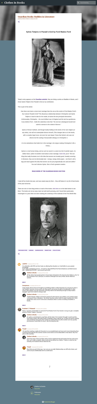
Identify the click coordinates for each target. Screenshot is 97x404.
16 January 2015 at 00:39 (32, 328)
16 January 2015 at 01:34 (42, 336)
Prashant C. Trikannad (28, 308)
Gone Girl (62, 153)
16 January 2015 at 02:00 (37, 346)
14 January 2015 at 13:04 (42, 294)
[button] (19, 22)
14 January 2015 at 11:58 (32, 263)
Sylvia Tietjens (56, 250)
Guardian (31, 250)
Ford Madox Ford (22, 250)
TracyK (24, 329)
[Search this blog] (88, 3)
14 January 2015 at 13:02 (42, 272)
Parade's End (48, 250)
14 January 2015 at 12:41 (35, 285)
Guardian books (39, 250)
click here (55, 188)
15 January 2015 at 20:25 (42, 314)
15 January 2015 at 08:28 (41, 308)
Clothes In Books (14, 2)
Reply (24, 282)
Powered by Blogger (48, 402)
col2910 (24, 263)
